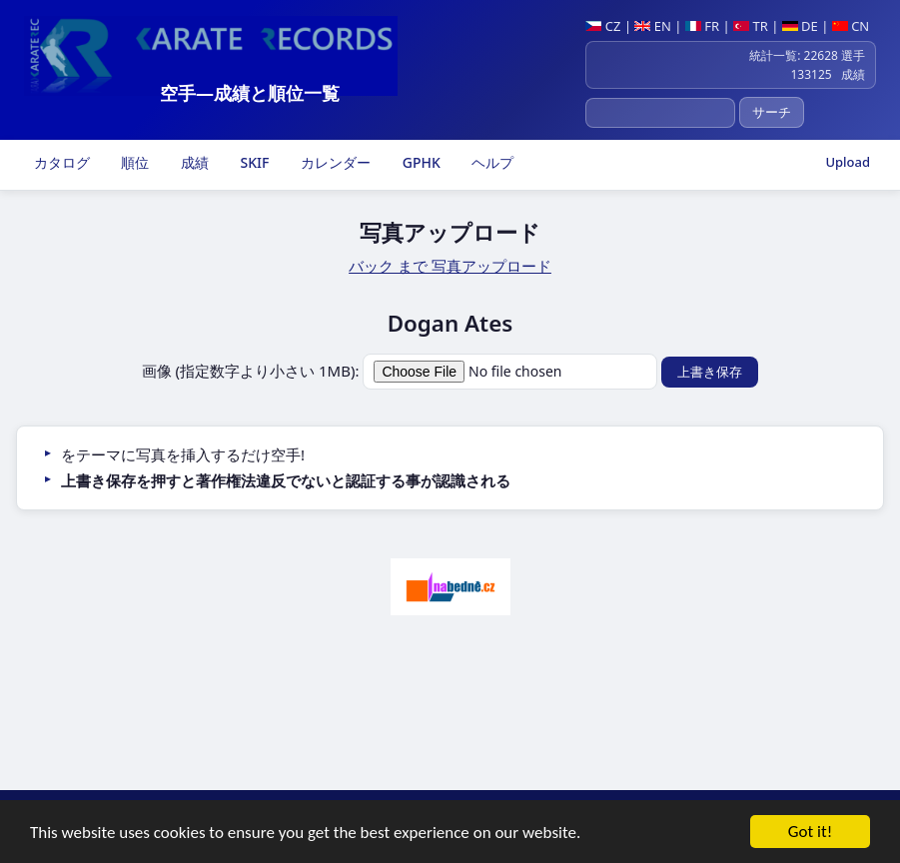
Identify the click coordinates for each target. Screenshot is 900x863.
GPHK (420, 162)
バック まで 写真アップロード (450, 266)
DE (800, 26)
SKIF (253, 162)
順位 (134, 162)
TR (750, 26)
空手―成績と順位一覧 (250, 93)
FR (702, 26)
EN (652, 26)
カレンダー (334, 162)
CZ (602, 26)
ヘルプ (491, 162)
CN (850, 26)
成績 (193, 162)
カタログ (60, 162)
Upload (847, 162)
